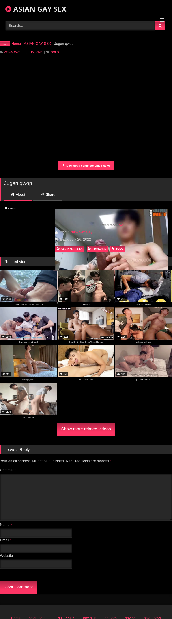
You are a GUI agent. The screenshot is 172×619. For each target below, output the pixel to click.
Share (48, 194)
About (18, 194)
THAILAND (35, 52)
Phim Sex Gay (81, 232)
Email (5, 540)
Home (16, 44)
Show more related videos (86, 429)
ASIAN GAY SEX (35, 9)
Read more (111, 225)
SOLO (55, 52)
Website (6, 556)
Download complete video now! (86, 165)
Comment (7, 470)
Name (6, 525)
